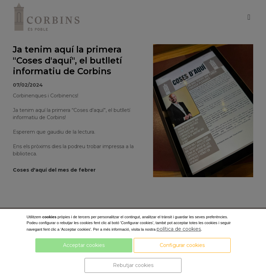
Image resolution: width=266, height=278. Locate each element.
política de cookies (179, 229)
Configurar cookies (182, 245)
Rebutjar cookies (133, 265)
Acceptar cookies (84, 245)
